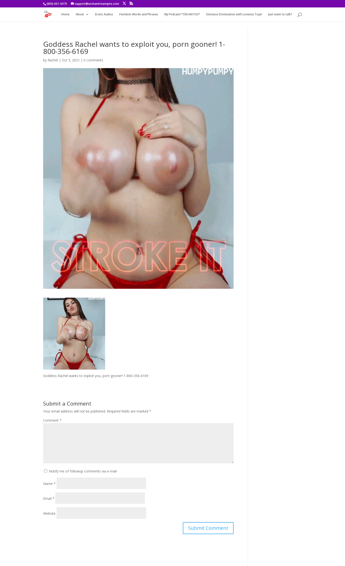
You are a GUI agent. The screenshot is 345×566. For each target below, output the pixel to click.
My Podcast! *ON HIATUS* (182, 14)
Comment (52, 420)
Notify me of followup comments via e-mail (83, 471)
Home (65, 14)
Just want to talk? (280, 14)
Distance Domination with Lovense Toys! (234, 14)
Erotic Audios (104, 14)
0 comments (93, 60)
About (80, 14)
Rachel (53, 60)
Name (49, 483)
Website (49, 513)
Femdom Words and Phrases (138, 14)
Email (48, 498)
